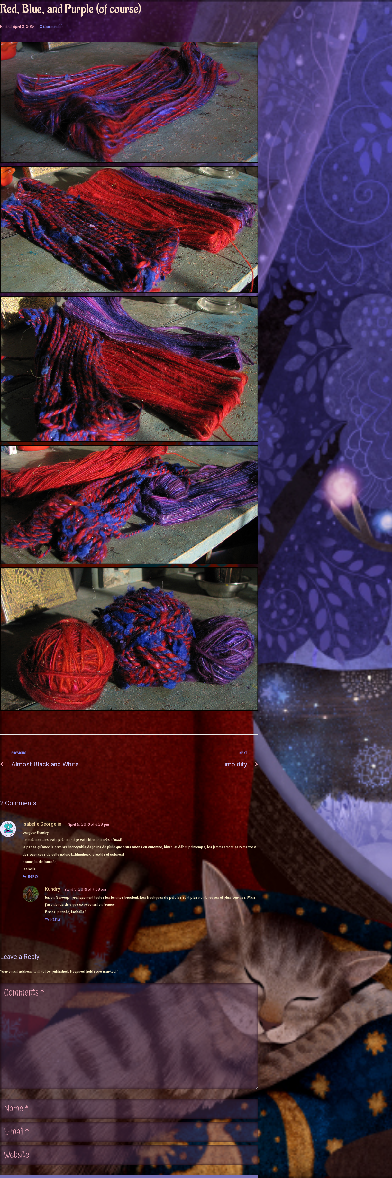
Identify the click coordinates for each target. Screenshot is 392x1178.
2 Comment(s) (51, 26)
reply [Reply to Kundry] (53, 919)
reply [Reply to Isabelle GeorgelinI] (30, 877)
